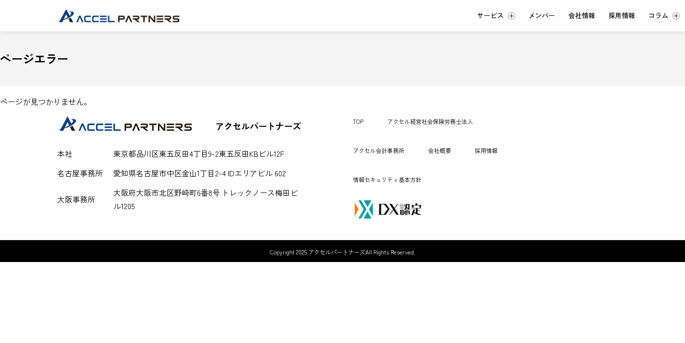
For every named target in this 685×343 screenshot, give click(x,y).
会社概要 (439, 150)
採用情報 (486, 150)
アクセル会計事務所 (378, 150)
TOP (358, 121)
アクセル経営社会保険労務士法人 (430, 121)
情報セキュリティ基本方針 (387, 179)
